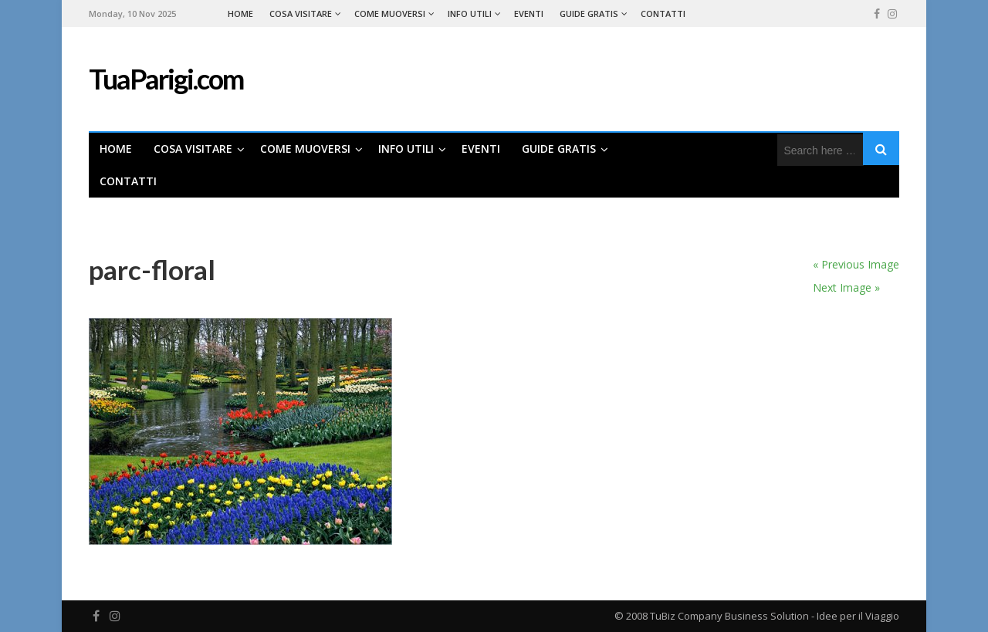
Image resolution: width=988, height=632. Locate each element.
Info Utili (470, 13)
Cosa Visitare (300, 13)
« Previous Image (856, 264)
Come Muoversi (389, 13)
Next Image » (846, 287)
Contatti (663, 13)
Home (240, 13)
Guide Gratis (589, 13)
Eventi (528, 13)
